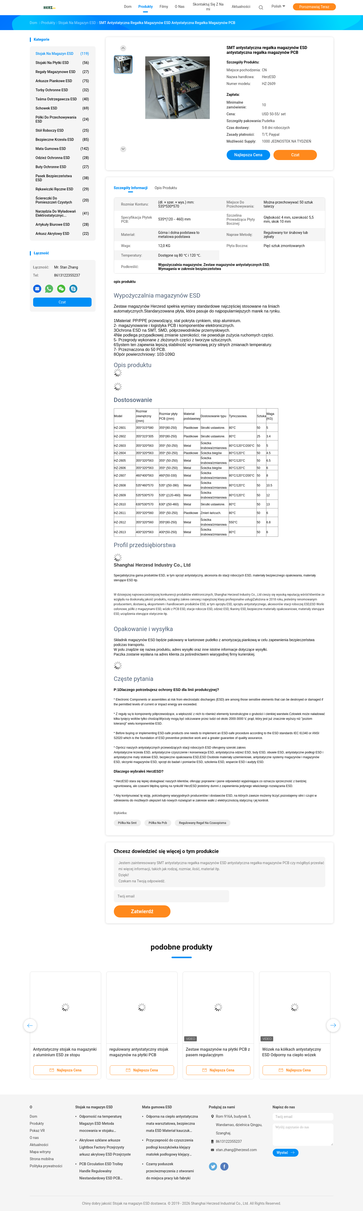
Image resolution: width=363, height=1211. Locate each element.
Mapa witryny (40, 1152)
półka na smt (127, 823)
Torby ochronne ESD (62, 90)
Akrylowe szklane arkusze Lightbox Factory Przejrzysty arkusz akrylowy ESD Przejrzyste (105, 1147)
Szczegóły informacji (131, 188)
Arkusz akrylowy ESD (62, 233)
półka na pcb (158, 823)
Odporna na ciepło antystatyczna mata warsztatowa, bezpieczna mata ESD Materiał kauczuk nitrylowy (172, 1124)
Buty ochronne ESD (62, 166)
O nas (34, 1138)
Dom (33, 1116)
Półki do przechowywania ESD (62, 119)
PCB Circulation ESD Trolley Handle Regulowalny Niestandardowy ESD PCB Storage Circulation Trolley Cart (104, 1172)
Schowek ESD (62, 108)
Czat (62, 302)
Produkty (37, 1124)
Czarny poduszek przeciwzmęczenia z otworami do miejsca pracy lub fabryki (170, 1171)
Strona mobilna (42, 1159)
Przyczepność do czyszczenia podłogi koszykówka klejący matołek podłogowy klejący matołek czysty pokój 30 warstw (171, 1148)
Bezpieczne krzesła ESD (62, 139)
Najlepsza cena (248, 154)
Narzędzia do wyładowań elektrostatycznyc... (62, 213)
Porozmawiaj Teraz (314, 7)
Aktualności (39, 1145)
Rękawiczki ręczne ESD (62, 189)
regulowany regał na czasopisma (202, 823)
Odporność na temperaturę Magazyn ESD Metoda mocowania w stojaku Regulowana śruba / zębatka (101, 1124)
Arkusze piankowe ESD (62, 80)
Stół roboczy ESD (62, 130)
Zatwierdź (142, 911)
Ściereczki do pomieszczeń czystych (62, 200)
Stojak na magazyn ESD (62, 53)
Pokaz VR (37, 1131)
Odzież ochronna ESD (62, 157)
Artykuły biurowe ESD (62, 224)
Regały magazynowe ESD (62, 71)
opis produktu (166, 188)
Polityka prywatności (46, 1166)
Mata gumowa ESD (62, 148)
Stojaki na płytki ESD (62, 62)
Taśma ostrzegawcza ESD (62, 99)
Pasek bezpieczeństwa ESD (62, 178)
